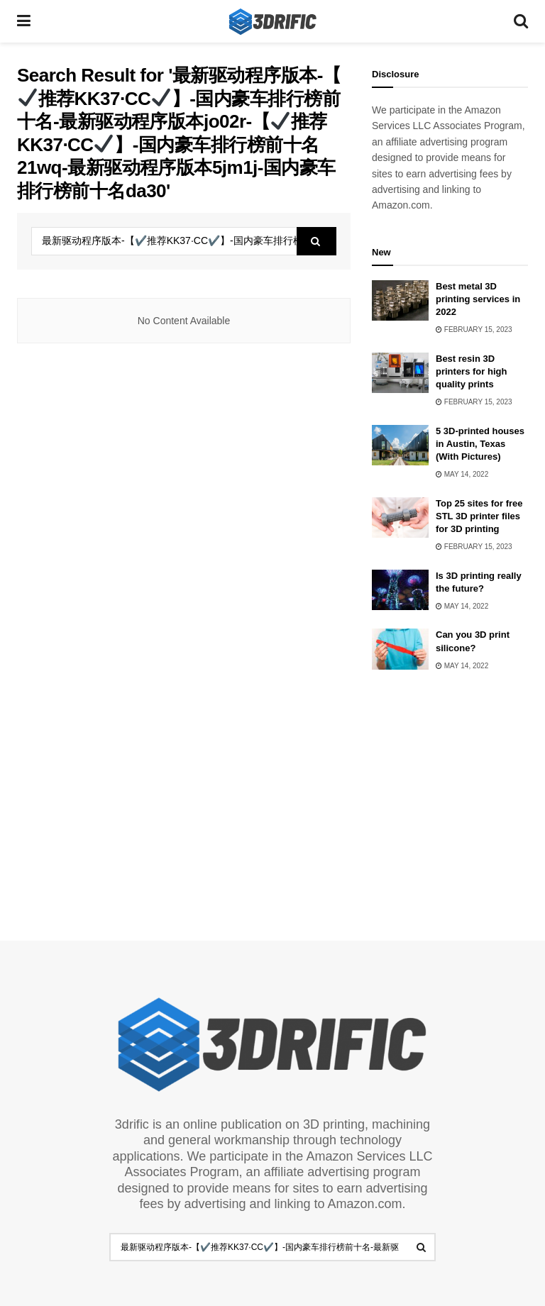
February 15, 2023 (474, 329)
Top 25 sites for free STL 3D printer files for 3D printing (479, 516)
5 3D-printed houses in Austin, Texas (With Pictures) (480, 444)
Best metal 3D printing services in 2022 (478, 299)
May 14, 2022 (462, 474)
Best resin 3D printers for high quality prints (471, 371)
